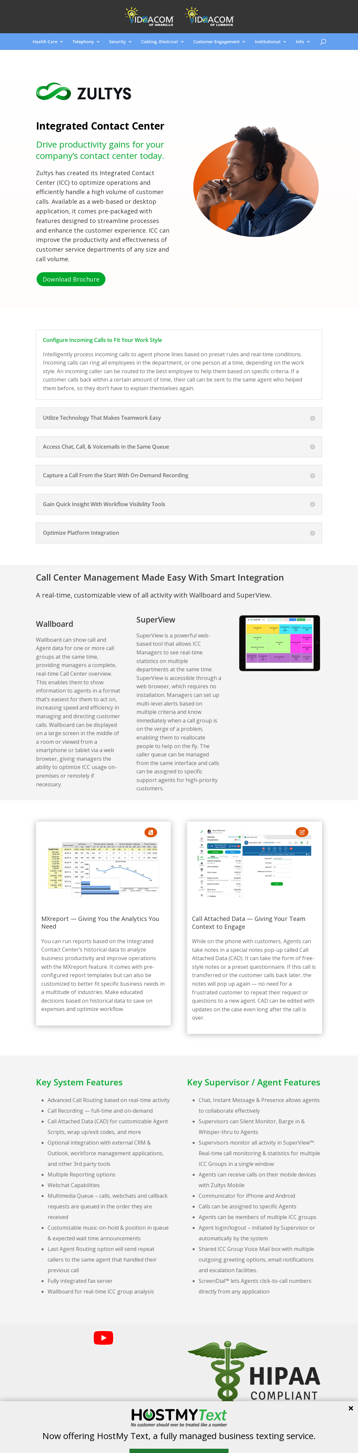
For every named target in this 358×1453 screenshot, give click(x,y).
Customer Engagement (216, 42)
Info (300, 42)
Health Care (45, 42)
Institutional (267, 42)
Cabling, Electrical (159, 42)
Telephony (83, 42)
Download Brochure (71, 279)
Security (117, 42)
